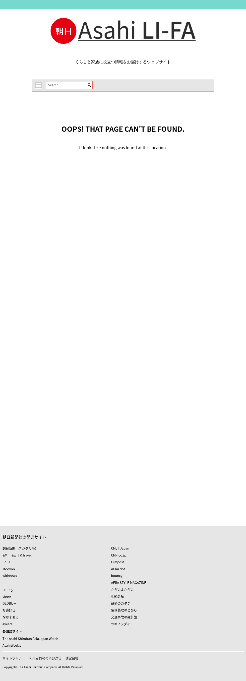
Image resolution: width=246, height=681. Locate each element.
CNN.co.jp (118, 555)
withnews (9, 575)
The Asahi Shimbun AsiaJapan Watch (30, 638)
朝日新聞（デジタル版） (20, 548)
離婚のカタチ (120, 603)
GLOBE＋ (9, 603)
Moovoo (8, 568)
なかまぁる (10, 617)
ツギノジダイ (120, 623)
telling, (7, 589)
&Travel (26, 555)
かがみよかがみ (122, 589)
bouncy (117, 575)
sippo (6, 596)
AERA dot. (118, 568)
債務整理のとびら (124, 610)
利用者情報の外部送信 (45, 658)
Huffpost (117, 561)
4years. (7, 623)
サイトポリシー (13, 658)
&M (4, 555)
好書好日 (8, 610)
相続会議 (117, 596)
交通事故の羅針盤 (124, 617)
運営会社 (71, 658)
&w (13, 555)
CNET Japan (120, 548)
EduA (6, 561)
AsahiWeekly (11, 645)
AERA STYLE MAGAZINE (128, 582)
